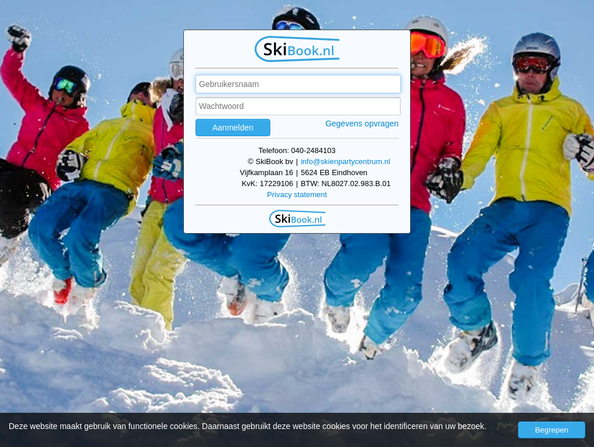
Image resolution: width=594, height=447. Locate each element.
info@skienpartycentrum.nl (345, 161)
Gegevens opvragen (362, 123)
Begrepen (551, 430)
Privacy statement (297, 194)
